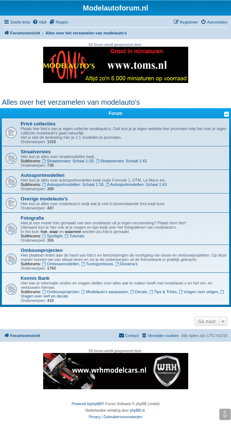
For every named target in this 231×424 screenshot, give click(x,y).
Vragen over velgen (198, 292)
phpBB (96, 404)
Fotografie (32, 218)
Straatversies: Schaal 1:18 (67, 161)
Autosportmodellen (43, 175)
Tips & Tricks (163, 292)
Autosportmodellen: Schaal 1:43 (136, 184)
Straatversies (36, 151)
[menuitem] (39, 22)
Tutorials (74, 236)
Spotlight (52, 236)
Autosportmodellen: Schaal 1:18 (72, 184)
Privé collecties (38, 123)
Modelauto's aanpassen (105, 292)
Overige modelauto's (44, 198)
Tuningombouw (97, 264)
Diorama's (126, 264)
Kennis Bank (35, 278)
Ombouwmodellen (60, 264)
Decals (138, 292)
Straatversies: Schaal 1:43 (121, 161)
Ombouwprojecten (42, 250)
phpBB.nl (137, 410)
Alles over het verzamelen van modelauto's (71, 102)
